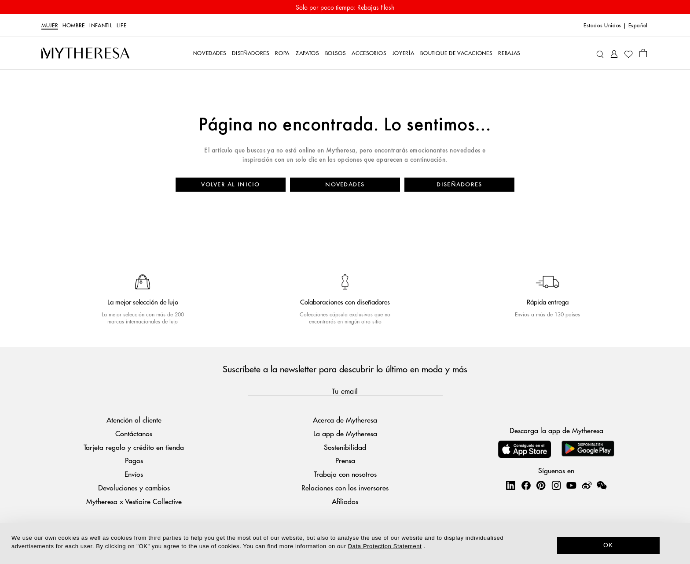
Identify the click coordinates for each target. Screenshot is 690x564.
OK (608, 545)
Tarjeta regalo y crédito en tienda (134, 447)
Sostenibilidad (345, 447)
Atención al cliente (133, 420)
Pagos (134, 460)
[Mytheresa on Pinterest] (541, 485)
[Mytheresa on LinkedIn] (510, 485)
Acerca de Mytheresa (345, 420)
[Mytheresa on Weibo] (586, 485)
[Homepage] (85, 53)
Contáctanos (133, 433)
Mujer (49, 25)
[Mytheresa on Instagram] (556, 485)
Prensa (345, 460)
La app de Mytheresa (345, 433)
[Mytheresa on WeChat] (601, 485)
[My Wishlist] (628, 53)
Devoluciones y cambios (134, 487)
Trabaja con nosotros (345, 474)
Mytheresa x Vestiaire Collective (134, 501)
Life (122, 25)
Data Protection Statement (385, 546)
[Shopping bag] (643, 53)
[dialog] (345, 543)
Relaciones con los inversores (345, 487)
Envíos (134, 474)
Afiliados (345, 501)
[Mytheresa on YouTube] (571, 485)
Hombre (73, 25)
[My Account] (614, 53)
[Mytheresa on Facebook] (526, 485)
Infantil (100, 25)
